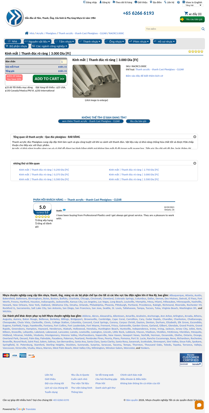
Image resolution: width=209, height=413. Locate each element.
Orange (198, 335)
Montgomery (52, 335)
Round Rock (20, 341)
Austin (198, 295)
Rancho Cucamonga (158, 338)
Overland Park (10, 338)
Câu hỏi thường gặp (106, 379)
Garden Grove (140, 325)
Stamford (39, 344)
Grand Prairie (186, 325)
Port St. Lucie (138, 338)
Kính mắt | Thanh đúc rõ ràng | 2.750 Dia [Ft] (134, 169)
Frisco (114, 325)
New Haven (114, 335)
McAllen (161, 331)
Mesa (150, 301)
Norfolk (145, 335)
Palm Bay (34, 338)
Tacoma (117, 344)
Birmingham (35, 298)
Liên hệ (169, 2)
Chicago (84, 298)
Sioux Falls (185, 341)
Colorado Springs (124, 298)
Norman (155, 335)
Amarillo (130, 315)
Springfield (8, 344)
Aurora (17, 319)
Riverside (180, 304)
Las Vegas (103, 301)
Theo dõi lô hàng (122, 2)
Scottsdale (146, 341)
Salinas (51, 341)
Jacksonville (62, 301)
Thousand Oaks (153, 344)
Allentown (118, 315)
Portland (132, 304)
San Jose (96, 308)
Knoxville (16, 331)
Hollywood (79, 328)
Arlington (178, 315)
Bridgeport (76, 319)
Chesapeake (9, 322)
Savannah (134, 341)
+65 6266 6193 (138, 13)
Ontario (188, 335)
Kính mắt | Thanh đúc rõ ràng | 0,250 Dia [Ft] (44, 169)
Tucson (149, 308)
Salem (43, 341)
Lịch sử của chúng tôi (56, 387)
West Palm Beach (62, 348)
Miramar (18, 335)
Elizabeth (171, 322)
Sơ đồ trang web (105, 374)
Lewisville (84, 331)
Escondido (196, 322)
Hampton (31, 328)
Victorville (20, 348)
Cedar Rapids (153, 319)
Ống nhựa (114, 41)
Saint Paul (33, 341)
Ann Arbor (166, 315)
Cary (141, 319)
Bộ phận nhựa (16, 46)
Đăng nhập (90, 2)
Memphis (141, 301)
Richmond (168, 304)
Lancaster (63, 331)
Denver (159, 298)
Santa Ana (80, 341)
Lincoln (107, 331)
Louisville (129, 301)
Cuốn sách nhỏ (79, 379)
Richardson (183, 338)
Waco (39, 348)
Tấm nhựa (64, 41)
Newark (7, 304)
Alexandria (106, 315)
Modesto (38, 335)
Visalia (31, 348)
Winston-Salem (114, 348)
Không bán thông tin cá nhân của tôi (140, 383)
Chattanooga (194, 319)
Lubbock (130, 331)
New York (34, 304)
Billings (65, 319)
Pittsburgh (120, 304)
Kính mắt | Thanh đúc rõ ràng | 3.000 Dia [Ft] (134, 174)
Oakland (45, 304)
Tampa (140, 308)
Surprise (95, 344)
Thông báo (77, 392)
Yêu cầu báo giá (138, 121)
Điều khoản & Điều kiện (133, 379)
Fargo (25, 325)
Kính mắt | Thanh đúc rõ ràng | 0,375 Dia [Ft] (44, 174)
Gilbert (163, 325)
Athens (198, 315)
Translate (26, 409)
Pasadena (57, 338)
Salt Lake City (38, 308)
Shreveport (159, 341)
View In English (192, 2)
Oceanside (167, 335)
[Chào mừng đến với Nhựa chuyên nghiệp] (61, 14)
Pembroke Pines (94, 338)
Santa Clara (93, 341)
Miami (158, 301)
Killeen (6, 331)
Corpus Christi (127, 322)
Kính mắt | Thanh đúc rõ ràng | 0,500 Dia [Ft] (44, 179)
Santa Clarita (107, 341)
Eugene (7, 325)
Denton (150, 322)
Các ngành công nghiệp (49, 46)
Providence (145, 304)
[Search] (173, 29)
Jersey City (181, 328)
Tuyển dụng (51, 392)
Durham (160, 322)
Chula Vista (23, 322)
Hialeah (67, 328)
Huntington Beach (108, 328)
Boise (46, 298)
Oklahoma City (60, 304)
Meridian (184, 331)
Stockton (70, 344)
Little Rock (118, 331)
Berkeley (54, 319)
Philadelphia (96, 304)
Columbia (76, 322)
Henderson (55, 328)
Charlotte (74, 298)
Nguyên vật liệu (37, 41)
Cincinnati (95, 298)
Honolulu (91, 328)
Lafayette (28, 331)
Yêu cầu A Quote (80, 374)
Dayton (140, 322)
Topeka (177, 344)
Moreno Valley (69, 335)
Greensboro (18, 328)
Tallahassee (129, 308)
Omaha (74, 304)
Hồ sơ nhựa (164, 41)
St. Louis (116, 308)
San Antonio (54, 308)
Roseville (7, 341)
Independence (140, 328)
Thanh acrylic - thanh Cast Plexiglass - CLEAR (159, 69)
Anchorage (153, 315)
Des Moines (171, 298)
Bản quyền (132, 400)
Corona (113, 322)
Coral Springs (100, 322)
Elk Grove (183, 322)
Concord (87, 322)
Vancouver (8, 348)
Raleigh (157, 304)
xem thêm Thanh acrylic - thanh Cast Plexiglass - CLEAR (91, 121)
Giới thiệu (141, 2)
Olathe (178, 335)
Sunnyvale (83, 344)
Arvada (188, 315)
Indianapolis (48, 301)
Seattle (106, 308)
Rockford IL (9, 308)
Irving (161, 328)
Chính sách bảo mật (131, 374)
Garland (153, 325)
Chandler (167, 319)
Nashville (197, 301)
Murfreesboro (86, 335)
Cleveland (108, 298)
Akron (95, 315)
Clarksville (37, 322)
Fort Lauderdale (76, 325)
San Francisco (82, 308)
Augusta (7, 319)
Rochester (196, 338)
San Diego (68, 308)
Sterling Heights (55, 344)
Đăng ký (104, 2)
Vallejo (198, 344)
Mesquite (196, 331)
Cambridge (105, 319)
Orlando (83, 304)
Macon (140, 331)
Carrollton (131, 319)
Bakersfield (9, 298)
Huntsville (125, 328)
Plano (116, 338)
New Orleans (20, 304)
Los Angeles (90, 301)
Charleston (180, 319)
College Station (60, 322)
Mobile (28, 335)
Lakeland (39, 331)
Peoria (108, 338)
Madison (150, 331)
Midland (7, 335)
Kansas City (76, 301)
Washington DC (188, 308)
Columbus (140, 298)
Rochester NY (194, 304)
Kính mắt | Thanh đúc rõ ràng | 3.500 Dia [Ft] (134, 179)
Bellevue (43, 319)
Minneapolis (183, 301)
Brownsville (90, 319)
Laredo (74, 331)
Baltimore (21, 298)
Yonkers (145, 348)
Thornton (137, 344)
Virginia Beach (170, 308)
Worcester (129, 348)
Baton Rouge (30, 319)
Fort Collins (60, 325)
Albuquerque (176, 295)
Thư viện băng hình (81, 387)
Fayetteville (36, 325)
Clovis (47, 322)
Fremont (105, 325)
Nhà (12, 41)
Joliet (192, 328)
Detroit (183, 298)
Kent (198, 328)
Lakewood (51, 331)
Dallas (151, 298)
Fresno (14, 301)
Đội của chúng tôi (54, 383)
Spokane (196, 341)
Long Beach (116, 301)
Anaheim (141, 315)
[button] (199, 405)
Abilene (86, 315)
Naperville (101, 335)
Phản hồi (100, 383)
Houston (35, 301)
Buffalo (63, 298)
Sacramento (23, 308)
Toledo (167, 344)
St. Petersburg (24, 344)
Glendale (173, 325)
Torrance (187, 344)
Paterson (68, 338)
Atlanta (189, 295)
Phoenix (109, 304)
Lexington (96, 331)
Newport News (131, 335)
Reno (173, 338)
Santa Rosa (122, 341)
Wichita (7, 311)
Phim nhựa (139, 41)
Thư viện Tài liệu (80, 383)
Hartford (24, 301)
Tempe (126, 344)
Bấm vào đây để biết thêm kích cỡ (144, 75)
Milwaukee (169, 301)
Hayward (43, 328)
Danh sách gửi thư (106, 387)
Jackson (170, 328)
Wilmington (98, 348)
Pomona (125, 338)
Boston (54, 298)
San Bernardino (65, 341)
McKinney (172, 331)
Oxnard (24, 338)
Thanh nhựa (89, 41)
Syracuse (106, 344)
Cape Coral (118, 319)
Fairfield (16, 325)
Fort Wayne (93, 325)
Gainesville (125, 325)
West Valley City (81, 348)
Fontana (48, 325)
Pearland (79, 338)
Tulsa (157, 308)
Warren (47, 348)
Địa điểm (156, 2)
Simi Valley (172, 341)
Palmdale (45, 338)
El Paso (192, 298)
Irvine (153, 328)
